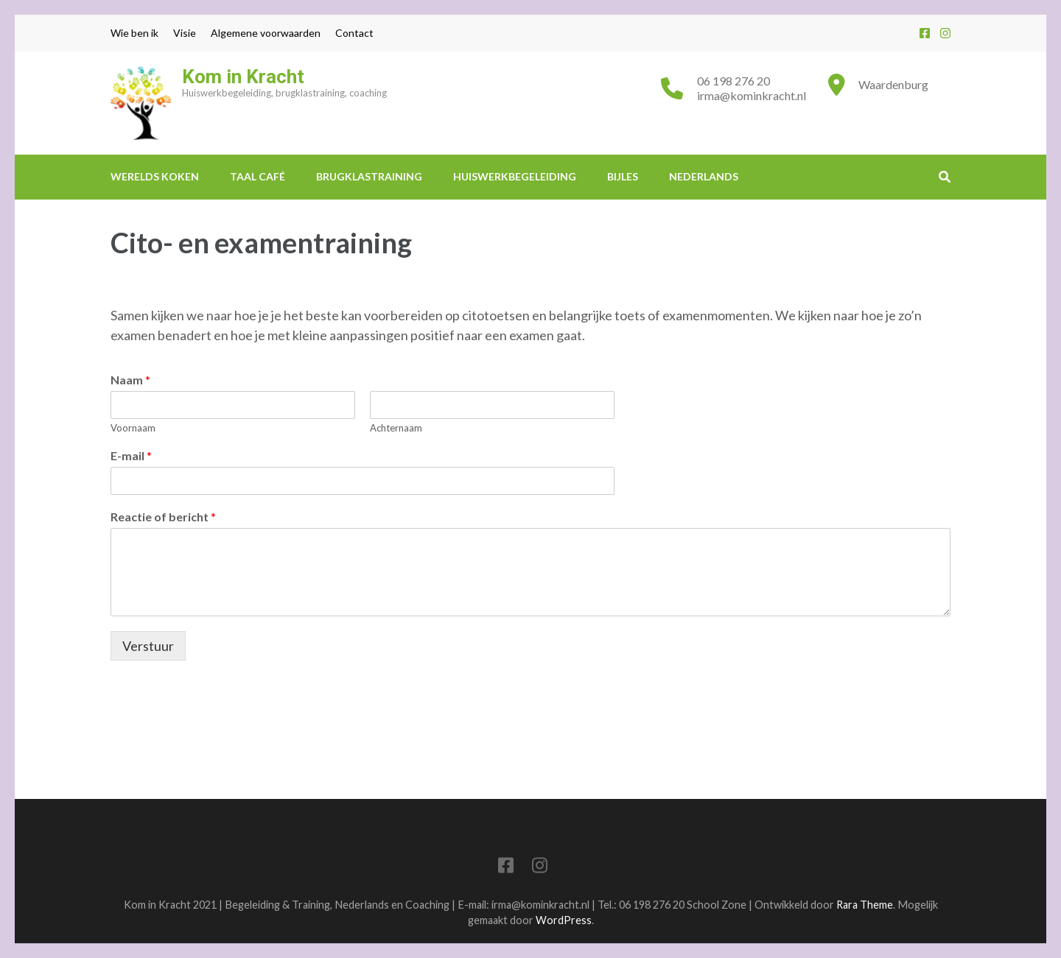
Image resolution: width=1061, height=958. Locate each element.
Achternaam (396, 428)
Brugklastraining (369, 176)
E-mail (131, 455)
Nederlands (703, 176)
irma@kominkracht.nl (751, 95)
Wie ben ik (134, 33)
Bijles (622, 176)
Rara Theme (864, 904)
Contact (354, 33)
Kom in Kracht (243, 77)
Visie (184, 33)
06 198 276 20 (733, 81)
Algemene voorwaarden (266, 33)
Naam (130, 380)
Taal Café (257, 176)
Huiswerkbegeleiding (514, 176)
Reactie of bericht (163, 517)
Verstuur (148, 646)
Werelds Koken (155, 176)
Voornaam (133, 428)
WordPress (564, 920)
